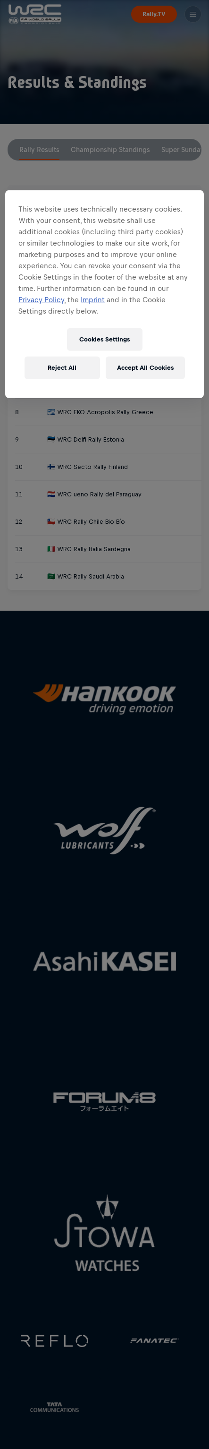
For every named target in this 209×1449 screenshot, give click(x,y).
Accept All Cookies (145, 367)
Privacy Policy (41, 300)
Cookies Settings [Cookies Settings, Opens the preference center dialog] (104, 339)
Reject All (62, 367)
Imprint (93, 300)
